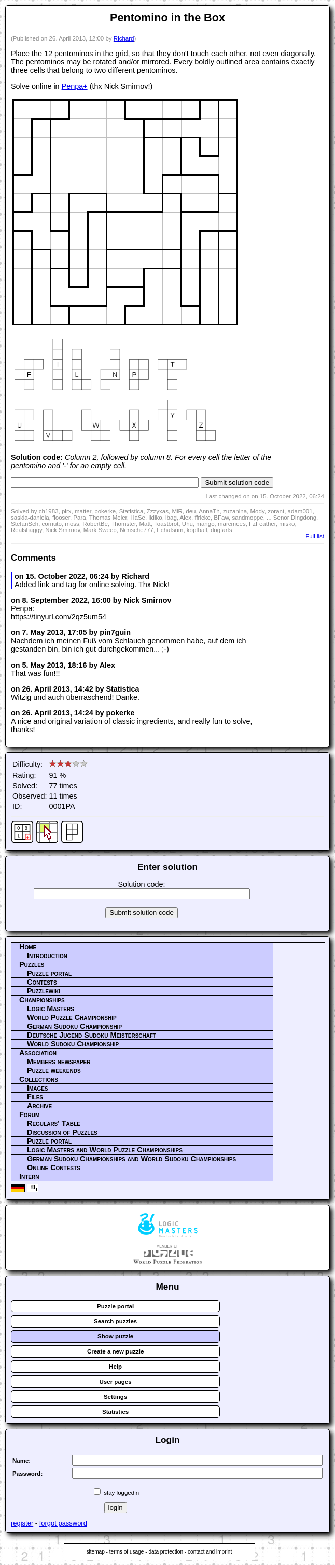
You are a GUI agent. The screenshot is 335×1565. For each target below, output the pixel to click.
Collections (38, 1079)
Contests (42, 982)
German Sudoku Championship (74, 1026)
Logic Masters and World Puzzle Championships (105, 1150)
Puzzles (32, 964)
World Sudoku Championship (73, 1044)
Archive (39, 1106)
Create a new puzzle (115, 1351)
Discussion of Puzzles (62, 1132)
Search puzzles (115, 1321)
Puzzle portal (49, 973)
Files (35, 1097)
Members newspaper (58, 1061)
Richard (124, 38)
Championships (42, 1000)
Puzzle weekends (54, 1070)
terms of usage (126, 1552)
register (22, 1523)
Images (37, 1088)
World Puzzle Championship (72, 1017)
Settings (115, 1397)
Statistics (115, 1412)
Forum (29, 1114)
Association (38, 1053)
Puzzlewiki (43, 991)
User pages (116, 1381)
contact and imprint (210, 1552)
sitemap (95, 1552)
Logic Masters (50, 1008)
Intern (29, 1176)
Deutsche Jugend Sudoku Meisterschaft (91, 1035)
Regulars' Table (53, 1123)
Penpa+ (75, 86)
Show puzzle (115, 1336)
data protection (165, 1552)
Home (27, 947)
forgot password (63, 1523)
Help (115, 1366)
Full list (314, 536)
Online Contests (53, 1167)
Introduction (47, 955)
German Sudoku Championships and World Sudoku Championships (131, 1159)
